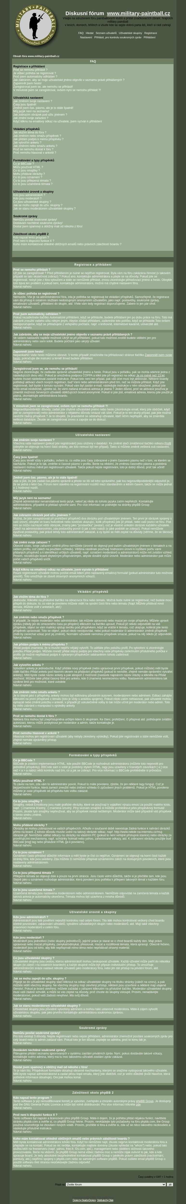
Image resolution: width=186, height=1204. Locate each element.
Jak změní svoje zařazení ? (30, 118)
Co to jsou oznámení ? (27, 177)
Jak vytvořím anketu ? (27, 142)
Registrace (150, 33)
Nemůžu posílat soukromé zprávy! (35, 219)
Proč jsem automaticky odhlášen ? (35, 76)
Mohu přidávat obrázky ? (29, 174)
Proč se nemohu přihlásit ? (30, 70)
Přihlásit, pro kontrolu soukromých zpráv (117, 37)
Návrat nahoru (22, 286)
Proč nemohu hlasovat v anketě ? (34, 152)
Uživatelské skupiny (130, 33)
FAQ (81, 33)
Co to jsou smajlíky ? (26, 170)
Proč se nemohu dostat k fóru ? (33, 149)
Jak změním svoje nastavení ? (32, 101)
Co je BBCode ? (23, 163)
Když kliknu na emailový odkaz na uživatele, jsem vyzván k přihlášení (57, 121)
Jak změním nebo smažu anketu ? (35, 146)
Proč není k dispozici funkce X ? (33, 241)
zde (138, 1104)
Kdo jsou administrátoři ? (29, 195)
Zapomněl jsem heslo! (27, 83)
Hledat (89, 33)
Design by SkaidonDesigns (84, 1200)
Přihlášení (149, 37)
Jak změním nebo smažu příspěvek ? (37, 136)
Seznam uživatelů (106, 33)
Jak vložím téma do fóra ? (29, 132)
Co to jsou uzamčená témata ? (33, 184)
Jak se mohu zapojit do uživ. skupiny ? (37, 205)
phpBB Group (145, 1101)
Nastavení (86, 37)
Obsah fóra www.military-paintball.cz (36, 56)
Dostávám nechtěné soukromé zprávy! (38, 223)
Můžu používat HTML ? (28, 167)
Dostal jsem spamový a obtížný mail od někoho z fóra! (47, 226)
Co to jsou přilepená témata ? (32, 180)
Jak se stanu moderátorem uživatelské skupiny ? (44, 208)
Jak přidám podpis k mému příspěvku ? (38, 139)
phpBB (86, 1197)
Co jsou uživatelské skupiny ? (32, 202)
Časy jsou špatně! (24, 104)
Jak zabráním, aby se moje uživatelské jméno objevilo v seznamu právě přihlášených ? (69, 80)
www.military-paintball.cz (138, 13)
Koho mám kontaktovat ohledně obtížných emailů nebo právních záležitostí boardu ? (67, 244)
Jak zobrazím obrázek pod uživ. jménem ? (40, 114)
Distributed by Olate (105, 1200)
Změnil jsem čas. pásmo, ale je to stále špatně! (43, 108)
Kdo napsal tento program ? (31, 237)
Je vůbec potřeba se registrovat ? (34, 73)
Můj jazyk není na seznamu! (31, 111)
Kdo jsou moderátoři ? (27, 198)
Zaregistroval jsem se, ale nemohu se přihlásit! (43, 86)
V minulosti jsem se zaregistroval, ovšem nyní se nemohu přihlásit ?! (57, 90)
